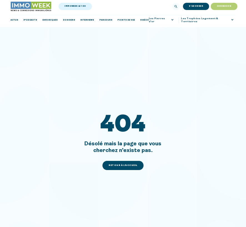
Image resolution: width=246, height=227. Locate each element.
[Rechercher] (175, 6)
